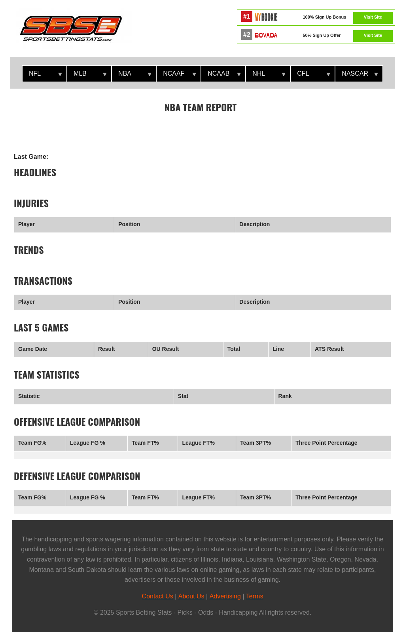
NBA (131, 76)
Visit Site (373, 17)
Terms (254, 596)
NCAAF (176, 76)
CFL (310, 76)
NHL (265, 76)
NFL (42, 76)
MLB (86, 76)
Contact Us (157, 596)
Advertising (225, 596)
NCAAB (220, 76)
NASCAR (356, 76)
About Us (191, 596)
